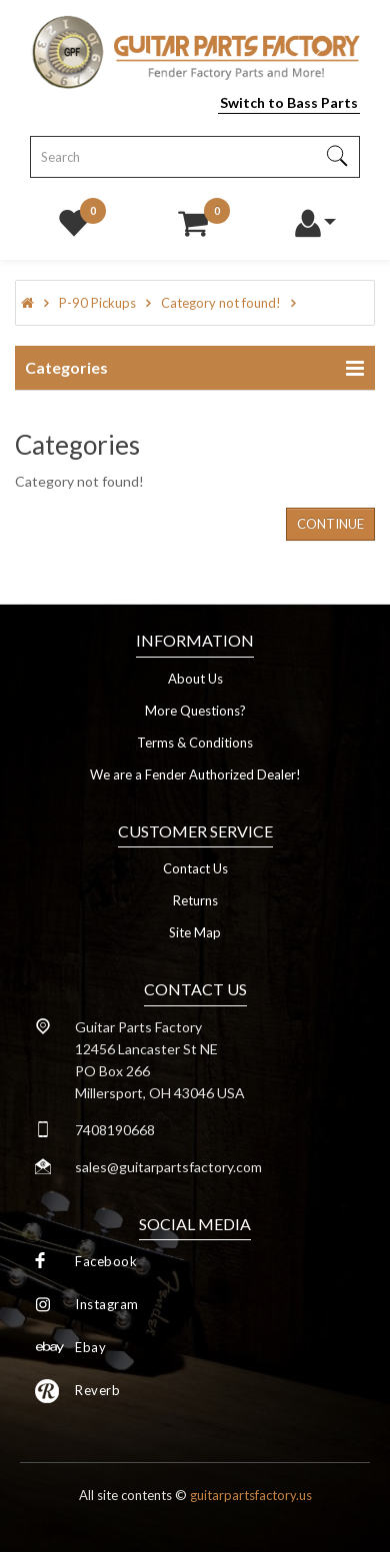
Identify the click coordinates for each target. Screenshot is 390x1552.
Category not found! (221, 303)
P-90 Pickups (97, 303)
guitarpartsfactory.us (251, 1495)
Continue (330, 524)
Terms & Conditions (195, 743)
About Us (195, 679)
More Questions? (195, 711)
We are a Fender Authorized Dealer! (195, 774)
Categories (66, 367)
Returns (195, 900)
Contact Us (195, 868)
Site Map (195, 932)
